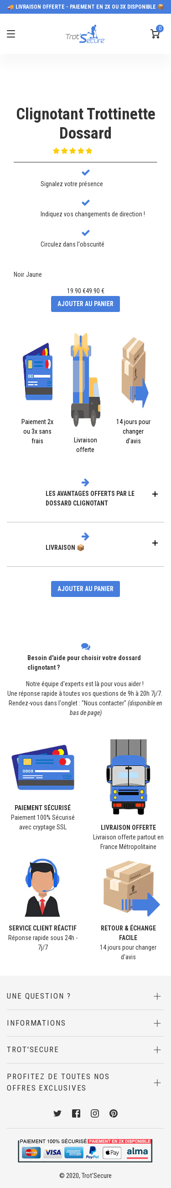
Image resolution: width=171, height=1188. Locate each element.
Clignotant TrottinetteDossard (85, 124)
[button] (73, 151)
